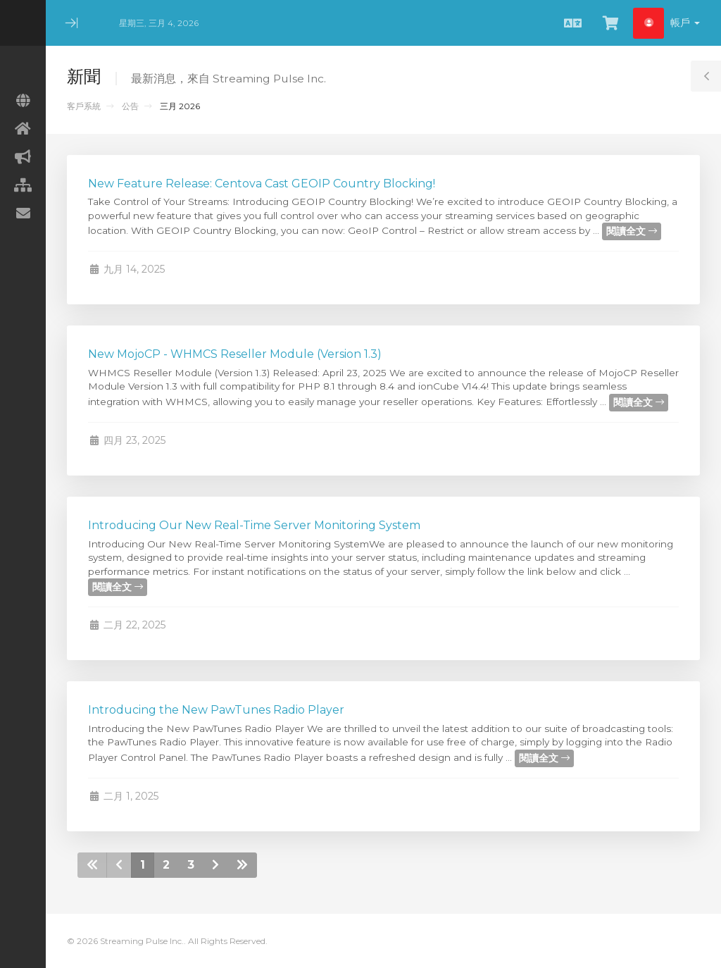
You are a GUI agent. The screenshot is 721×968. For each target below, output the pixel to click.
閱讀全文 (631, 231)
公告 (130, 106)
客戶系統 (84, 106)
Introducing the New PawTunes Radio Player (216, 709)
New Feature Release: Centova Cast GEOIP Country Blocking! (261, 183)
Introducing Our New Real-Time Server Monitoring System (254, 525)
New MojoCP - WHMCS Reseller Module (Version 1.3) (235, 354)
